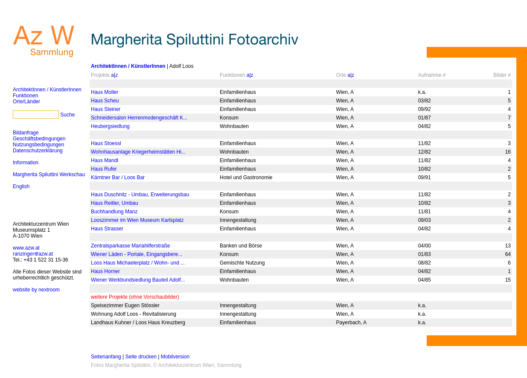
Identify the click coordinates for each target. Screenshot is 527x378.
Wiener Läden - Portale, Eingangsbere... (136, 254)
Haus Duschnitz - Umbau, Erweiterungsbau (140, 195)
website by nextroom (36, 290)
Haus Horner (105, 271)
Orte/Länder (26, 102)
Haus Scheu (105, 101)
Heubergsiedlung (110, 126)
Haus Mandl (104, 160)
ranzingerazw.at (33, 254)
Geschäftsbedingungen (39, 139)
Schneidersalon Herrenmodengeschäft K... (139, 118)
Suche (67, 115)
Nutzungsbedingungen (38, 145)
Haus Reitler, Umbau (114, 203)
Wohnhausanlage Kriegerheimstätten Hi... (138, 152)
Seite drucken (141, 357)
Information (25, 163)
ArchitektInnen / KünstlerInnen (47, 90)
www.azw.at (26, 248)
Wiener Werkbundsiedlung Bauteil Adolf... (138, 280)
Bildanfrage (26, 133)
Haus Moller (104, 92)
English (21, 186)
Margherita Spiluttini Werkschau (49, 174)
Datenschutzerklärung (38, 151)
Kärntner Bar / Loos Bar (118, 177)
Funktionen (25, 96)
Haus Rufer (104, 169)
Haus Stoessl (106, 143)
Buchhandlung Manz (114, 212)
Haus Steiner (105, 109)
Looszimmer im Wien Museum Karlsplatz (137, 220)
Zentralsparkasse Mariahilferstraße (130, 246)
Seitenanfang (106, 357)
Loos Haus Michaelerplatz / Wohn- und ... (138, 263)
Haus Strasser (107, 229)
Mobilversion (175, 357)
